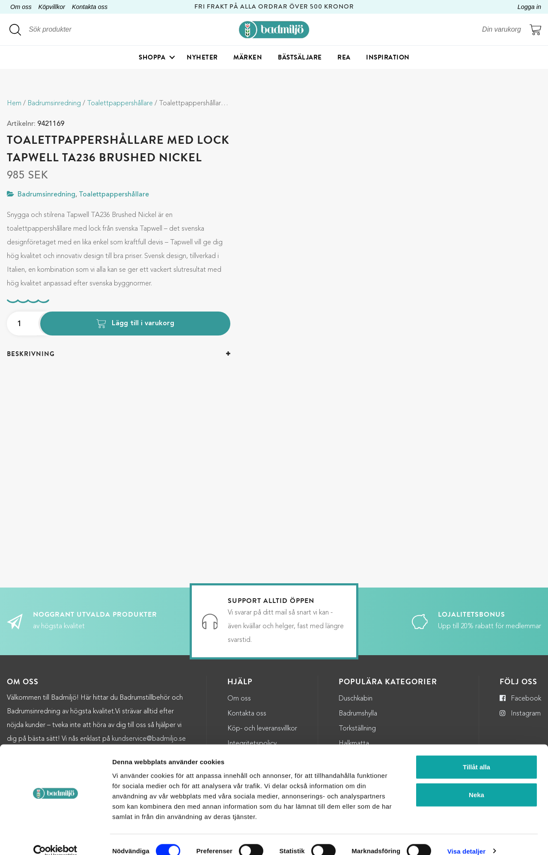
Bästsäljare (300, 57)
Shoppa (152, 57)
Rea (344, 57)
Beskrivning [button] (31, 354)
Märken (247, 57)
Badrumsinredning (54, 103)
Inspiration (388, 57)
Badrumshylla (358, 704)
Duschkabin (355, 689)
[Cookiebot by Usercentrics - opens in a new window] (55, 838)
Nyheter (202, 57)
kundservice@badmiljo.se (149, 729)
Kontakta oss (89, 6)
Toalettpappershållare (120, 103)
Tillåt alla (476, 753)
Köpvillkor (52, 6)
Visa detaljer (466, 838)
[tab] (118, 354)
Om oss (21, 6)
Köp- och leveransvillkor (262, 718)
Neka (476, 782)
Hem (14, 103)
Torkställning (357, 718)
